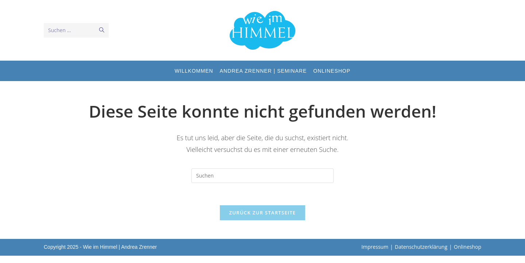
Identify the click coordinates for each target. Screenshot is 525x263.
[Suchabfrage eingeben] (262, 175)
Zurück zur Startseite (262, 212)
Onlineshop (467, 246)
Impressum (374, 246)
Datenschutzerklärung (421, 246)
